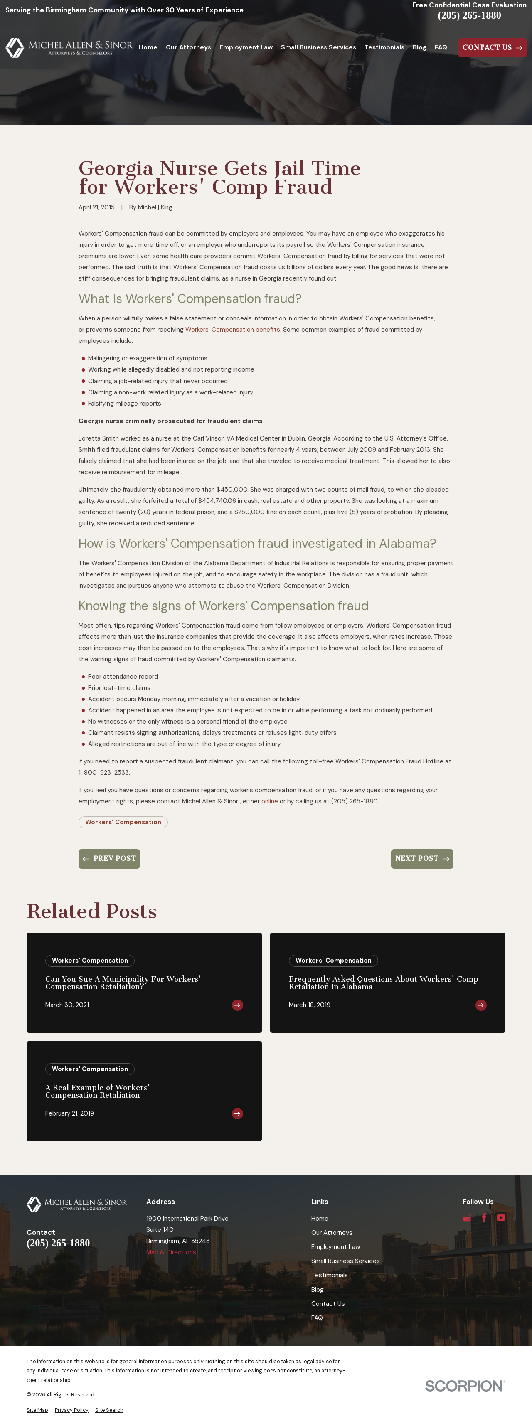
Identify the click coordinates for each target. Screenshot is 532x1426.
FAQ (317, 1318)
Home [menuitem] (148, 47)
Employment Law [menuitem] (246, 47)
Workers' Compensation (123, 822)
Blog (317, 1290)
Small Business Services (345, 1261)
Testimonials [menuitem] (384, 47)
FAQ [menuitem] (441, 47)
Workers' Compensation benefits (232, 329)
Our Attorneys (331, 1233)
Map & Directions (171, 1252)
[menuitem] (37, 1410)
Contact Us (328, 1304)
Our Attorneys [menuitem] (188, 47)
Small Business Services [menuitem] (318, 47)
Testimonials (329, 1275)
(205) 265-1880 (469, 15)
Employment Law (335, 1247)
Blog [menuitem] (419, 47)
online (269, 801)
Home (319, 1218)
